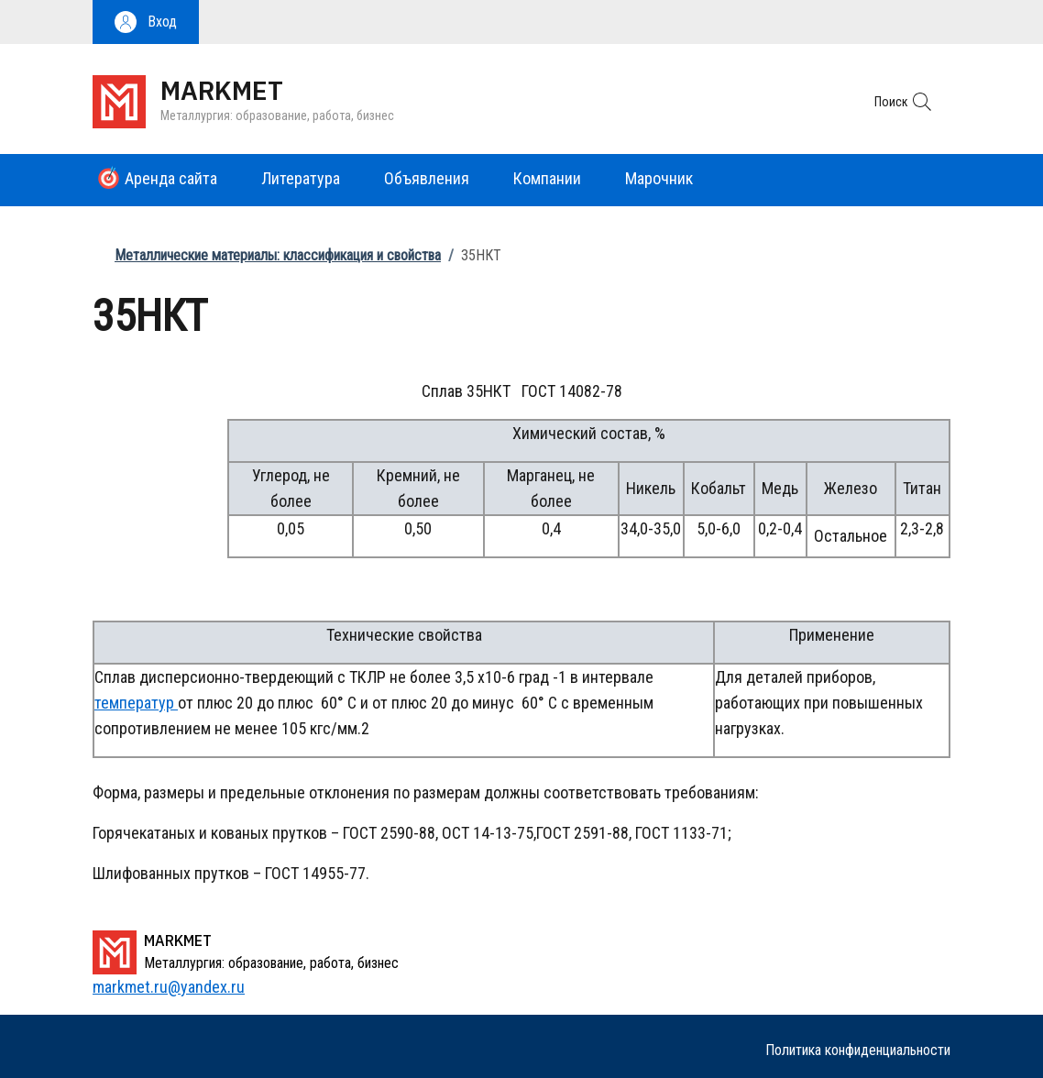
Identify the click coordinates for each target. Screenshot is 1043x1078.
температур (136, 702)
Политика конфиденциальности (857, 1050)
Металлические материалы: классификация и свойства (278, 255)
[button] (146, 22)
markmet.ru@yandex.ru (169, 986)
